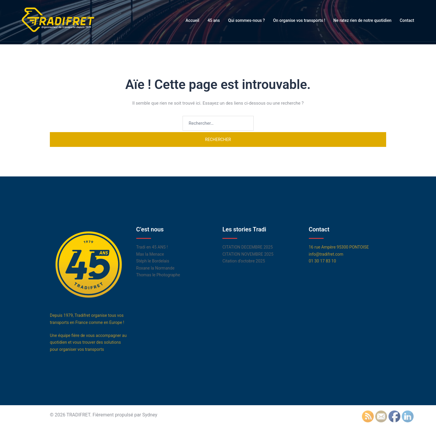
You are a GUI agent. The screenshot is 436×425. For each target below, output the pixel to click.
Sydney (149, 415)
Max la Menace (150, 254)
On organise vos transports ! (299, 20)
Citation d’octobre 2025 (243, 261)
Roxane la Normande (155, 268)
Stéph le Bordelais (152, 261)
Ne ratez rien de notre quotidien (362, 20)
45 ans (213, 20)
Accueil (192, 20)
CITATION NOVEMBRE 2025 (247, 254)
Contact (407, 20)
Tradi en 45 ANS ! (152, 247)
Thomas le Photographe (158, 274)
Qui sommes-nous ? (246, 20)
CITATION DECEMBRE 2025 (247, 247)
